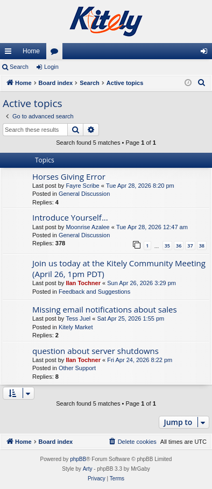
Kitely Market (76, 327)
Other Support (77, 368)
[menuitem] (202, 83)
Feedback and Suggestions (94, 291)
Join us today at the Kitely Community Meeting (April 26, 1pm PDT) (119, 268)
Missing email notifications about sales (104, 309)
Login (51, 66)
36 (178, 245)
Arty (88, 469)
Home (31, 51)
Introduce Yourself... (70, 217)
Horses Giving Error (68, 176)
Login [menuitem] (206, 53)
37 (190, 245)
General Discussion (84, 193)
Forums (56, 53)
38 (201, 245)
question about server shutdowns (95, 350)
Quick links (10, 53)
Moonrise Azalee (87, 227)
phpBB (78, 459)
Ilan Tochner (83, 283)
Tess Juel (78, 318)
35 (167, 245)
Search (19, 66)
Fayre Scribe (82, 185)
